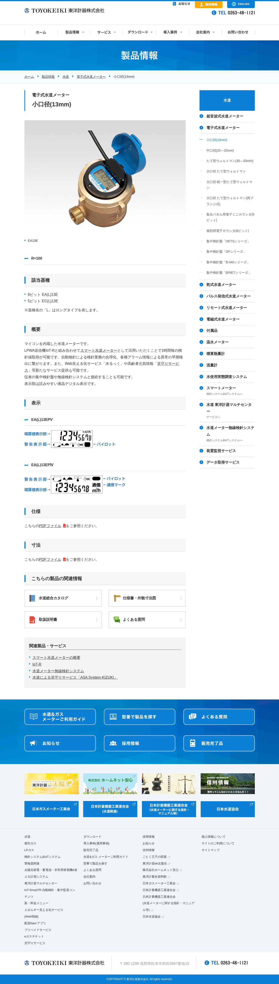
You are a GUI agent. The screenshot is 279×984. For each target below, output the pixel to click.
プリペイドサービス (37, 930)
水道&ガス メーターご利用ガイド (105, 856)
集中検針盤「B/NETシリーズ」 (228, 272)
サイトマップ (211, 850)
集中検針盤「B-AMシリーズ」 (228, 262)
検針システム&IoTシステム (42, 856)
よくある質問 (134, 619)
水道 (65, 76)
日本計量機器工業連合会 (159, 890)
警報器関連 (31, 863)
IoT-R (36, 664)
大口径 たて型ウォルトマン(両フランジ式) (230, 201)
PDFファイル (50, 526)
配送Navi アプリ (35, 923)
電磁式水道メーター (223, 319)
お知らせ (149, 843)
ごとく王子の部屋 (155, 856)
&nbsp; (163, 16)
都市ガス (30, 843)
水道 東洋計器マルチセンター (230, 411)
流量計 (211, 365)
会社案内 (89, 876)
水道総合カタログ (53, 598)
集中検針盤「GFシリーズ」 (226, 251)
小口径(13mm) (216, 140)
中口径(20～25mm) (220, 150)
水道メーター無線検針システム (58, 671)
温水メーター (217, 342)
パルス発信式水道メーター (228, 296)
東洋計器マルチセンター (40, 883)
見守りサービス (34, 943)
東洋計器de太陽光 (155, 863)
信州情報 (149, 850)
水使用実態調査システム (226, 377)
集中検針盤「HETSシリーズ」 (228, 241)
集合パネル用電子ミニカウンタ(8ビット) (230, 217)
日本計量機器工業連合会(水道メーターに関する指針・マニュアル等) (168, 903)
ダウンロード (92, 836)
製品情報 (48, 76)
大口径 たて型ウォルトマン (226, 171)
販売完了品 (90, 850)
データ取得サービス (223, 462)
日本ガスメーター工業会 (159, 883)
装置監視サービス (221, 451)
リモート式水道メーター (226, 308)
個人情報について (214, 836)
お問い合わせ (92, 883)
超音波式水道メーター (224, 116)
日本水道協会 (152, 916)
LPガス (29, 850)
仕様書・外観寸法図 (139, 598)
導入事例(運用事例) (96, 843)
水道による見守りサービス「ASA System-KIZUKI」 (75, 677)
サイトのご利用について (218, 843)
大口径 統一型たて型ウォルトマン (229, 184)
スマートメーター (230, 391)
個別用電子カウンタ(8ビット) (227, 231)
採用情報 (149, 836)
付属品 (211, 331)
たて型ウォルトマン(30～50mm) (229, 161)
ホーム (29, 76)
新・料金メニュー (36, 903)
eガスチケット (34, 936)
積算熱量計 (215, 354)
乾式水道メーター (221, 285)
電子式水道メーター (91, 76)
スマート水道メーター (98, 350)
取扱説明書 (48, 619)
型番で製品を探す (95, 863)
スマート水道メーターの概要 (56, 658)
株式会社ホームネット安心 (161, 870)
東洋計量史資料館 (155, 876)
